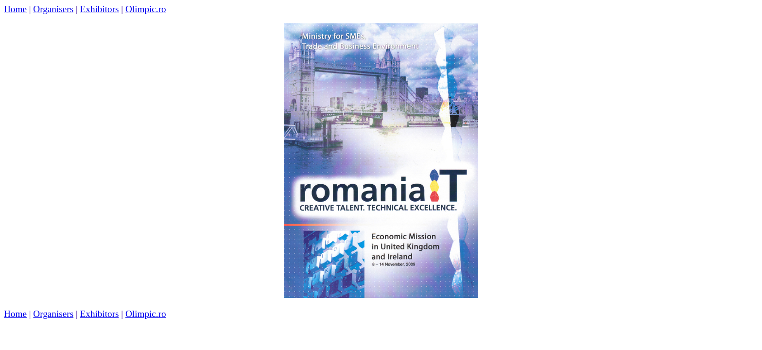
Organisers (53, 9)
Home (15, 9)
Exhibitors (99, 9)
